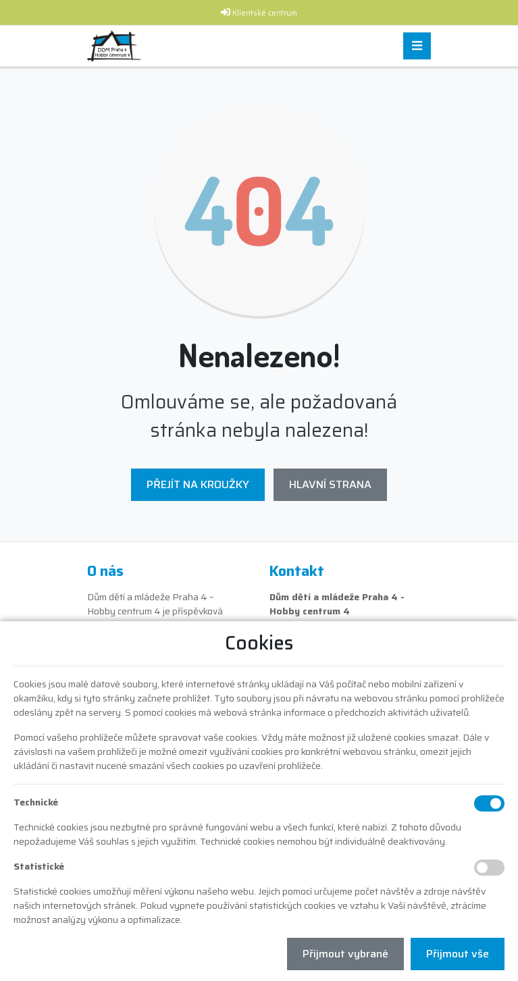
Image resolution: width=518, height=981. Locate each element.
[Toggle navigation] (417, 46)
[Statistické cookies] (489, 867)
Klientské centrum (264, 13)
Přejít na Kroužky (198, 484)
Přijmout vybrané (345, 953)
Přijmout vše (457, 953)
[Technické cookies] (489, 803)
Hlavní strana (330, 484)
